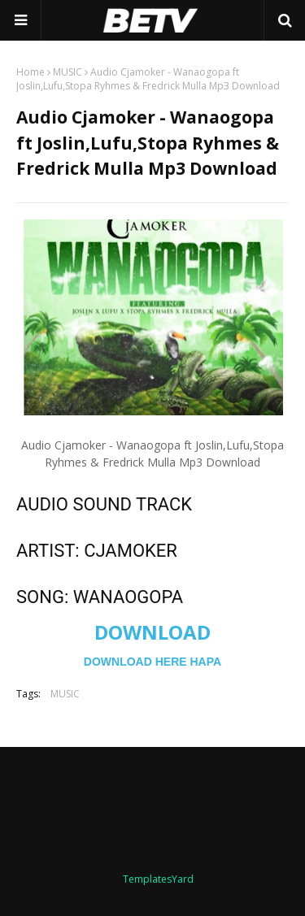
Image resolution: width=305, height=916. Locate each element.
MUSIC (67, 72)
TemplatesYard (158, 879)
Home (30, 72)
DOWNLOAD (152, 632)
